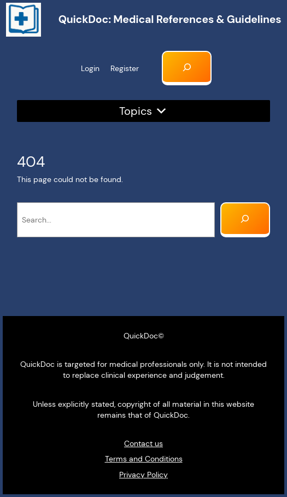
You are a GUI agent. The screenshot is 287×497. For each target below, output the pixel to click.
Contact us (143, 443)
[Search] (245, 219)
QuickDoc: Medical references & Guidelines (170, 19)
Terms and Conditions (144, 459)
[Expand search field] (187, 68)
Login (90, 68)
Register (124, 68)
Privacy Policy (143, 475)
